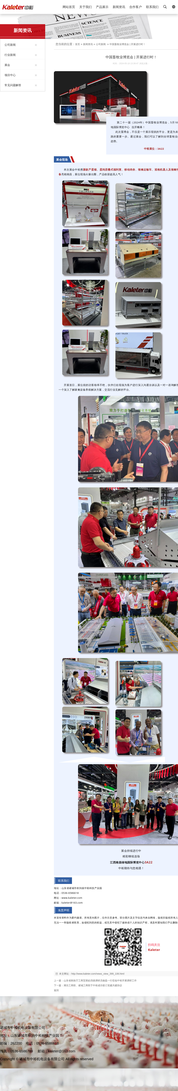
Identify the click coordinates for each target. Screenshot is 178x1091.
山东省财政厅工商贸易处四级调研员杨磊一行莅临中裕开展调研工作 (100, 980)
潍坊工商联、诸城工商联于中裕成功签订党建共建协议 (93, 985)
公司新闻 (101, 44)
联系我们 (152, 7)
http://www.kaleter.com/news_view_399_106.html (97, 973)
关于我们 (85, 7)
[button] (89, 36)
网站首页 (69, 7)
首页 (77, 44)
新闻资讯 (119, 7)
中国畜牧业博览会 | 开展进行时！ (127, 44)
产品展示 (102, 7)
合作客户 (135, 7)
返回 (56, 990)
